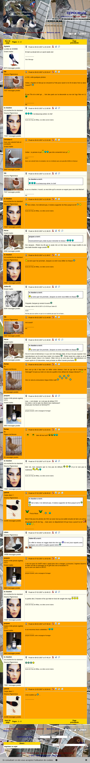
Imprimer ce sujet (10, 746)
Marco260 (76, 17)
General (21, 32)
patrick (83, 17)
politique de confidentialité (63, 753)
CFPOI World (10, 32)
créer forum (21, 753)
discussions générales (35, 32)
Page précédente (74, 42)
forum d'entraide (33, 753)
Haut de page (8, 721)
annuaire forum (46, 753)
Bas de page (7, 42)
